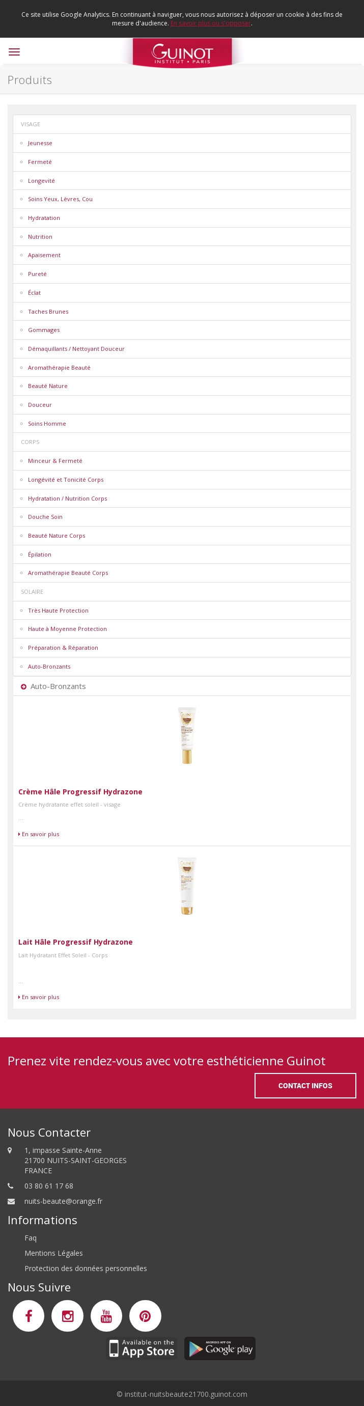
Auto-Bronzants (49, 666)
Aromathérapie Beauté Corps (68, 572)
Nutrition (40, 236)
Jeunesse (40, 143)
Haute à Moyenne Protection (67, 628)
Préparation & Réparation (63, 647)
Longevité (41, 180)
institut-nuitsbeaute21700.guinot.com (186, 1394)
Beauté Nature (48, 386)
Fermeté (40, 162)
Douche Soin (45, 516)
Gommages (44, 330)
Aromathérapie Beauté (59, 367)
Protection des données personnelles (85, 1268)
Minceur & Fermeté (55, 460)
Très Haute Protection (58, 610)
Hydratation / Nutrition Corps (67, 498)
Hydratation (44, 218)
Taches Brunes (48, 311)
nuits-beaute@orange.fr (63, 1201)
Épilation (39, 554)
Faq (30, 1238)
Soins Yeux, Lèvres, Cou (60, 199)
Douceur (40, 404)
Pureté (37, 274)
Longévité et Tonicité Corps (65, 479)
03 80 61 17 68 (48, 1186)
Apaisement (44, 255)
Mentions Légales (53, 1253)
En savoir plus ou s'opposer (211, 23)
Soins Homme (47, 423)
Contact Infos (305, 1085)
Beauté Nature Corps (56, 535)
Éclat (34, 292)
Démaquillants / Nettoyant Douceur (76, 348)
